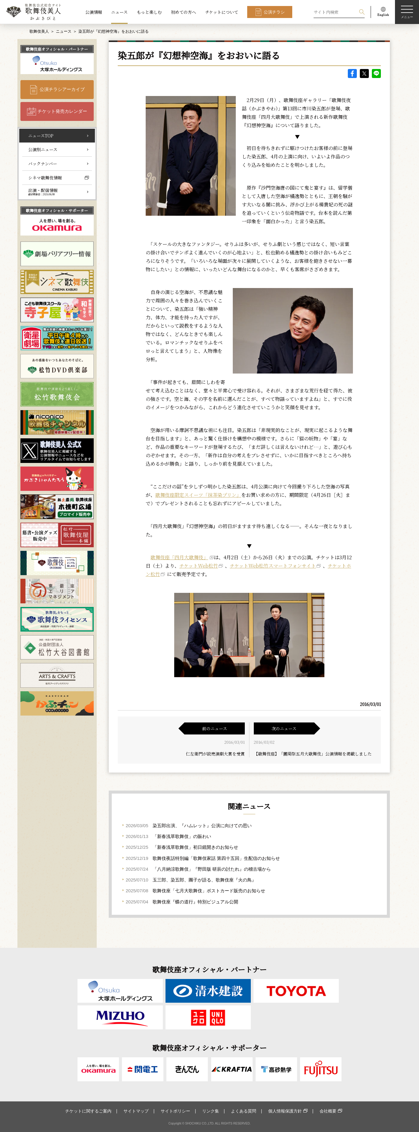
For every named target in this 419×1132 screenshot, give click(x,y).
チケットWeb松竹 (198, 565)
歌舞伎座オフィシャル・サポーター (57, 210)
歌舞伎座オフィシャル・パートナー (57, 49)
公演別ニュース (42, 149)
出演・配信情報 (43, 191)
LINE (376, 73)
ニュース (119, 12)
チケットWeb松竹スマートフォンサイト (273, 565)
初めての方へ (183, 12)
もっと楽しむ (149, 12)
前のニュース (214, 728)
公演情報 (93, 12)
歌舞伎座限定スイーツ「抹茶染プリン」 (198, 494)
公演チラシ (274, 12)
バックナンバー (42, 164)
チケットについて (221, 12)
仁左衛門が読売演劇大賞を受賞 (215, 754)
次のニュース (284, 728)
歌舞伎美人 (39, 31)
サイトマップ (136, 1111)
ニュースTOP (40, 136)
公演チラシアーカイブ (62, 89)
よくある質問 (243, 1111)
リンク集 (210, 1111)
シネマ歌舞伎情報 (45, 178)
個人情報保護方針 (285, 1111)
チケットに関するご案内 (88, 1111)
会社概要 (328, 1111)
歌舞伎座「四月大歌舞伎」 (179, 557)
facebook (352, 73)
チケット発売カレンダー (62, 111)
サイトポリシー (175, 1111)
